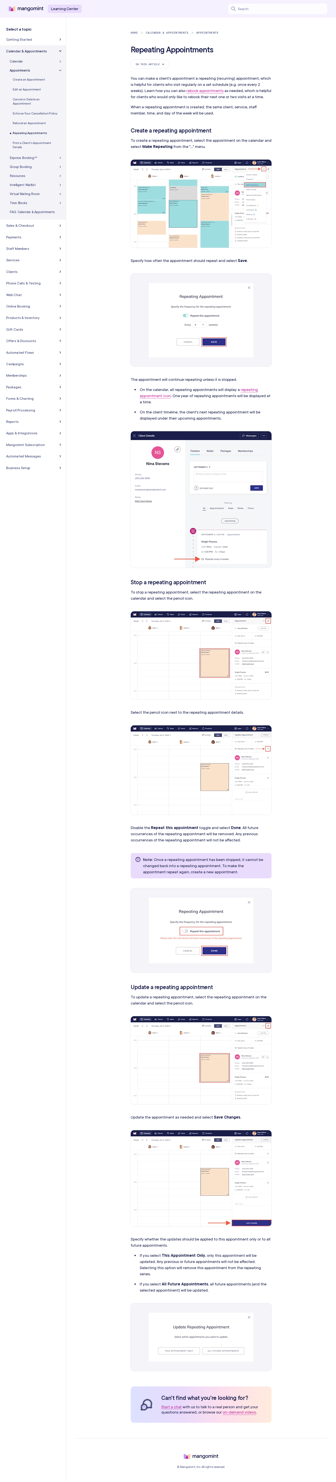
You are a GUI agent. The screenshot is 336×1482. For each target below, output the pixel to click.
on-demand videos (239, 1412)
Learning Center (64, 8)
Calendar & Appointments (167, 33)
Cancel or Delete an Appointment (26, 101)
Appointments (207, 33)
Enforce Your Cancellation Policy (35, 113)
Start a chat (171, 1407)
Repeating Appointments (30, 133)
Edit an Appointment (27, 89)
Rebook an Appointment (29, 123)
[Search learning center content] (282, 9)
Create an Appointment (29, 79)
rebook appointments (205, 90)
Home (134, 33)
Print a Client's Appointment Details (32, 145)
